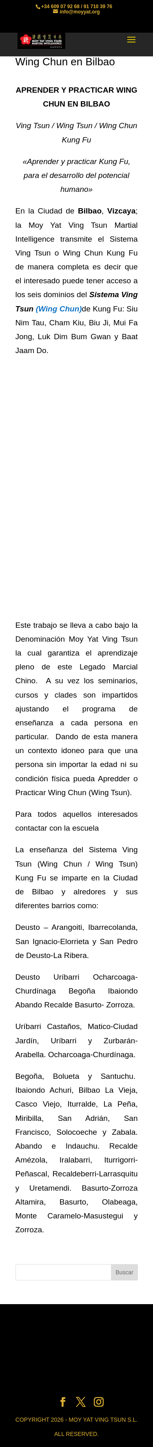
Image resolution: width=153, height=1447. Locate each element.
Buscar (124, 1272)
